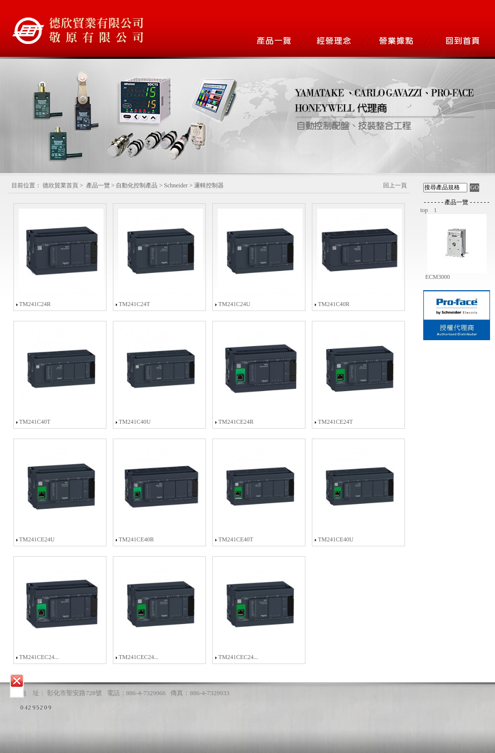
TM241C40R (333, 304)
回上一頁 (395, 185)
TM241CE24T (335, 421)
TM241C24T (134, 304)
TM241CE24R (235, 421)
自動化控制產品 (136, 185)
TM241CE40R (136, 539)
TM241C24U (234, 304)
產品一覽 (98, 185)
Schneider (176, 185)
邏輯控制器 (209, 185)
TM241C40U (135, 421)
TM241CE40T (235, 539)
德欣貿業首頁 (60, 185)
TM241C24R (34, 304)
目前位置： (26, 185)
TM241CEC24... (38, 657)
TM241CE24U (36, 539)
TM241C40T (34, 421)
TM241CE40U (335, 539)
